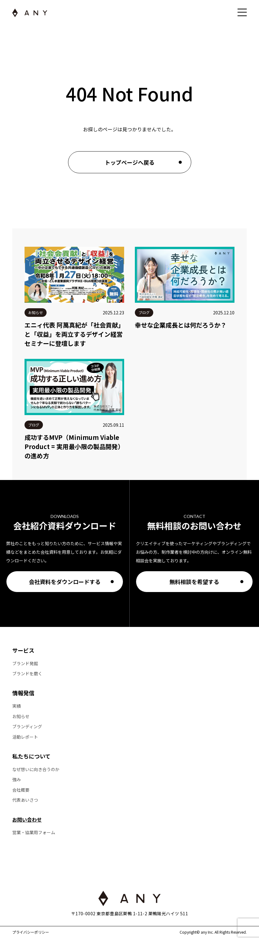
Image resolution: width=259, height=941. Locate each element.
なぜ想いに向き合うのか (35, 769)
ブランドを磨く (27, 674)
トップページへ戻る (129, 162)
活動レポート (25, 737)
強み (16, 779)
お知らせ (20, 716)
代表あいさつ (25, 800)
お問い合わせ (27, 819)
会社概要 (20, 790)
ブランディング (27, 726)
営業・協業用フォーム (33, 832)
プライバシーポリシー (30, 932)
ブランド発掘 (25, 663)
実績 (16, 706)
